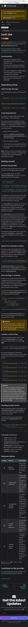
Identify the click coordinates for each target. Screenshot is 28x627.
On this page (5, 30)
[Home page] (2, 22)
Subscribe (14, 618)
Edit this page (5, 578)
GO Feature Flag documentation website (12, 52)
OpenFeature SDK (17, 42)
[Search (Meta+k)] (25, 6)
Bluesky (17, 2)
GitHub (23, 1)
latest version (7, 18)
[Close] (27, 2)
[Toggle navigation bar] (2, 6)
